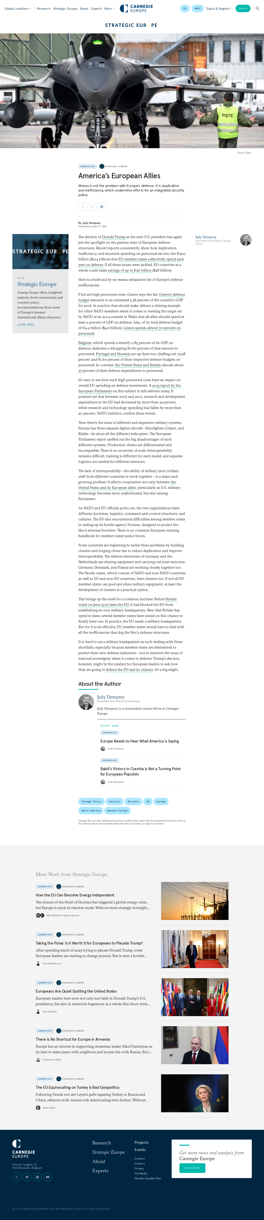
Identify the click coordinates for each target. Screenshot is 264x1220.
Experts (96, 8)
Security (114, 801)
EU (184, 8)
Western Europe (117, 810)
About (84, 8)
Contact (139, 1158)
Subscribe (192, 1167)
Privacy (139, 1168)
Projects (141, 1142)
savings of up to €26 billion (130, 270)
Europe (161, 801)
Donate (243, 8)
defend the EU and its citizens (129, 669)
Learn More (25, 324)
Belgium (84, 342)
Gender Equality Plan (147, 1178)
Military (133, 801)
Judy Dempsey (91, 223)
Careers (139, 1163)
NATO (198, 8)
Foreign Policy (91, 801)
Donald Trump (113, 236)
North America (91, 810)
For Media (140, 1173)
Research (44, 8)
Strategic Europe (65, 8)
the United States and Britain (138, 365)
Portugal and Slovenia (113, 353)
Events (140, 1149)
